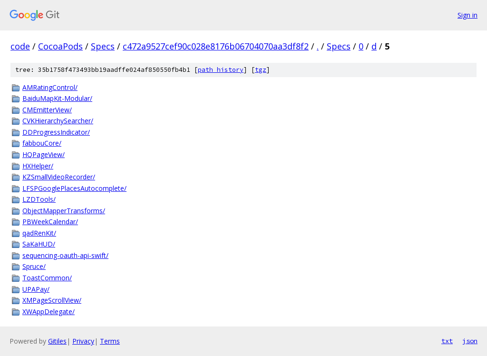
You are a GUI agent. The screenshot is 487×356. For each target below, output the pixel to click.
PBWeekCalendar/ (50, 221)
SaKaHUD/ (38, 243)
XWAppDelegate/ (48, 311)
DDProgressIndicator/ (56, 132)
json (469, 340)
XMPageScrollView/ (51, 300)
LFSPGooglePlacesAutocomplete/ (74, 188)
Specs (103, 46)
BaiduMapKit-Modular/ (57, 98)
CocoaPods (60, 46)
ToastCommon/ (47, 277)
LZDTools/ (39, 199)
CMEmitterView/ (47, 109)
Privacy (83, 341)
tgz (260, 70)
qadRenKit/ (39, 232)
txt (447, 340)
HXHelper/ (37, 165)
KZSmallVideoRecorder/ (58, 176)
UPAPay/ (35, 289)
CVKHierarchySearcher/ (57, 120)
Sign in (467, 15)
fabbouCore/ (41, 143)
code (20, 46)
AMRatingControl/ (50, 87)
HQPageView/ (43, 154)
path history (221, 70)
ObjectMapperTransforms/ (63, 210)
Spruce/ (34, 266)
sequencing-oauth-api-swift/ (65, 255)
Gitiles (57, 341)
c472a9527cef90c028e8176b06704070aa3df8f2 (216, 46)
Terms (110, 341)
